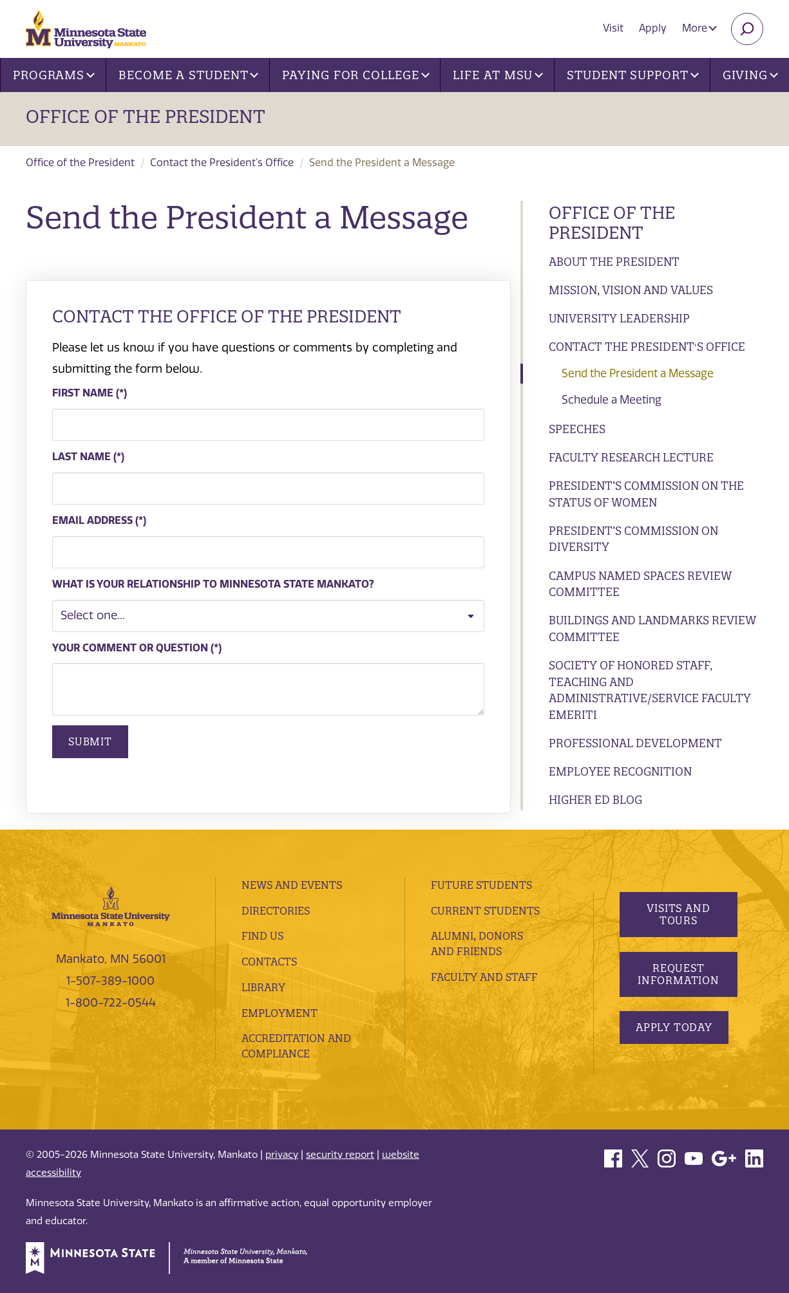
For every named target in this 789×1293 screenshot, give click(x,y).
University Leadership (619, 318)
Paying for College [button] (355, 75)
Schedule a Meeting (611, 399)
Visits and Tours (678, 914)
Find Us (262, 935)
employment (280, 1013)
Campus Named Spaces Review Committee (640, 584)
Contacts (269, 961)
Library (263, 987)
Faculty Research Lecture (631, 457)
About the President (614, 261)
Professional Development (635, 743)
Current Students (485, 910)
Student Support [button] (632, 75)
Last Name (81, 457)
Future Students (481, 885)
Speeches (577, 429)
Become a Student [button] (188, 75)
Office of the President (145, 116)
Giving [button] (750, 75)
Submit (90, 741)
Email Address (92, 520)
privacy (281, 1154)
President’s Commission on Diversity (633, 539)
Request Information (678, 974)
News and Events (292, 885)
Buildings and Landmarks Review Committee (652, 628)
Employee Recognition (620, 771)
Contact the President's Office (222, 162)
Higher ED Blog (595, 799)
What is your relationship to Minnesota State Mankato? (213, 584)
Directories (276, 910)
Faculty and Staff (484, 977)
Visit (613, 28)
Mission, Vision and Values (631, 290)
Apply (653, 28)
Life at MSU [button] (498, 75)
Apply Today (674, 1027)
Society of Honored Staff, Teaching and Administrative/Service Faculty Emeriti (650, 689)
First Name (82, 393)
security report (340, 1154)
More (699, 28)
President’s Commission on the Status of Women (646, 494)
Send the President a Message (638, 373)
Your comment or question (130, 648)
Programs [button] (54, 75)
